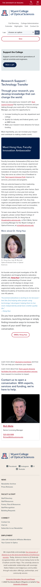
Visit (26, 26)
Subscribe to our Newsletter (12, 528)
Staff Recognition (8, 507)
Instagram (25, 466)
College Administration (30, 23)
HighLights (18, 26)
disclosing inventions (23, 362)
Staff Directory (6, 498)
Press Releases (7, 487)
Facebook (13, 466)
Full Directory (14, 23)
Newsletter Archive (8, 484)
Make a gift (9, 65)
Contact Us (34, 26)
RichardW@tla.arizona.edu (13, 437)
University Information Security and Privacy (20, 579)
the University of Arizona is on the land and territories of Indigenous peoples (20, 554)
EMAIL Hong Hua (20, 335)
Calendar (8, 26)
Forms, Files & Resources (10, 504)
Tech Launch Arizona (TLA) (15, 177)
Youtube (22, 469)
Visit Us (4, 525)
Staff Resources (7, 501)
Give (20, 39)
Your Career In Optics (9, 543)
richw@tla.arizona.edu (25, 225)
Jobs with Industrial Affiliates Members (16, 539)
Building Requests (8, 511)
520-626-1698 (8, 434)
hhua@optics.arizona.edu (11, 220)
